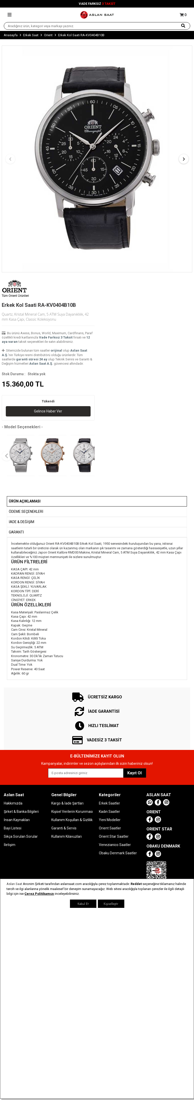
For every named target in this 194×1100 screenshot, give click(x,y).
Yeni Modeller (110, 820)
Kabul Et (82, 903)
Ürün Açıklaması (25, 501)
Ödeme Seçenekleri (26, 512)
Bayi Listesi (12, 828)
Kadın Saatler (109, 812)
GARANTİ (16, 532)
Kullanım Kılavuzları (66, 836)
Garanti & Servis (63, 828)
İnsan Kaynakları (17, 820)
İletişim (9, 845)
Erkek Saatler (109, 803)
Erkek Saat (30, 35)
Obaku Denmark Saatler (118, 853)
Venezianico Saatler (115, 845)
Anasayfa (11, 35)
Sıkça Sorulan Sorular (21, 836)
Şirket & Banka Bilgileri (21, 812)
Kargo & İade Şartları (67, 803)
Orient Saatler (110, 828)
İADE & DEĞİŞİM (21, 522)
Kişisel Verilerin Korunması (72, 812)
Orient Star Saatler (114, 836)
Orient (48, 35)
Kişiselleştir (111, 903)
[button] (10, 159)
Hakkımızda (13, 803)
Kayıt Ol (134, 773)
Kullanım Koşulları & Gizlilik (72, 820)
